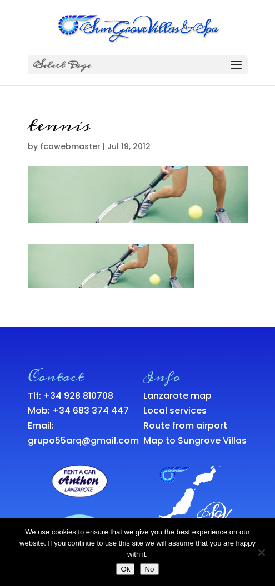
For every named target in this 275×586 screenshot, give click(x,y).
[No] (261, 552)
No (149, 569)
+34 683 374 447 (90, 410)
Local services (175, 410)
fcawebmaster (70, 146)
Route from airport (185, 425)
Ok (125, 569)
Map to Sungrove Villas (195, 440)
